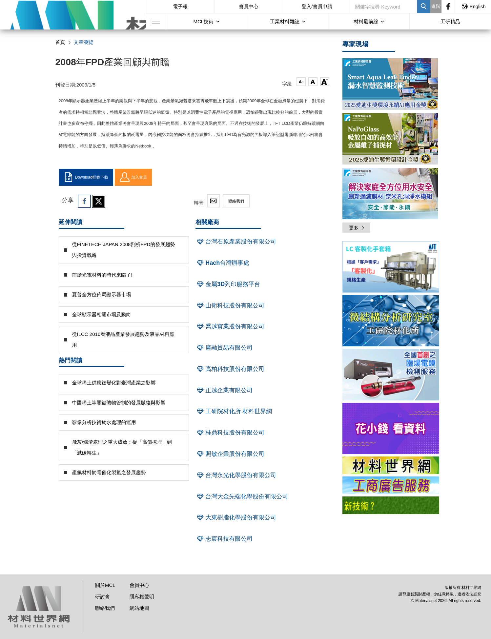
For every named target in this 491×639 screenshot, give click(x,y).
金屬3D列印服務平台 (227, 284)
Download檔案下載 (86, 177)
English (473, 6)
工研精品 (450, 21)
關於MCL (105, 585)
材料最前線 (366, 21)
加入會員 (133, 177)
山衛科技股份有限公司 (229, 305)
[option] (390, 268)
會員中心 (248, 6)
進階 (435, 6)
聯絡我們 (236, 201)
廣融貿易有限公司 (224, 347)
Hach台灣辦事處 (222, 263)
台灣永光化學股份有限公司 (235, 475)
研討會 (102, 596)
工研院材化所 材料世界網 (233, 411)
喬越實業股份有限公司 (229, 326)
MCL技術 (203, 21)
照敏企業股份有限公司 (229, 454)
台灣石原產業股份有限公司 (235, 241)
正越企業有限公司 (224, 390)
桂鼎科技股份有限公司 (229, 432)
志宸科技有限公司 (224, 538)
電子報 (180, 6)
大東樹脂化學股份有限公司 (235, 517)
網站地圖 (139, 608)
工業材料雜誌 (284, 21)
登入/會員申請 (316, 6)
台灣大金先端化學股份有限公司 (241, 496)
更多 (357, 227)
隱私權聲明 (142, 596)
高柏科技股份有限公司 (229, 369)
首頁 (60, 42)
